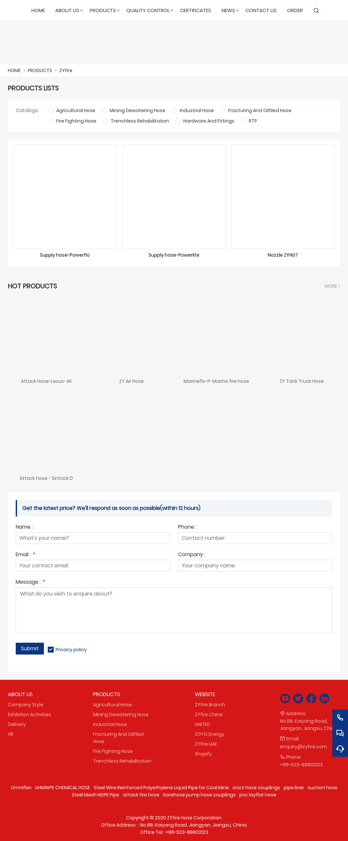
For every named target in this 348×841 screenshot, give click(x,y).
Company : (191, 555)
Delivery (17, 724)
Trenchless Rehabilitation (122, 761)
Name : (24, 527)
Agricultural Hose (112, 704)
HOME (14, 70)
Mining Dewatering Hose (121, 714)
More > (332, 286)
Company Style (25, 704)
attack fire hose (141, 795)
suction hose (323, 787)
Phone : (187, 527)
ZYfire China (209, 714)
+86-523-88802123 (301, 764)
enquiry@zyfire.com (303, 746)
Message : (30, 582)
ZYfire (65, 70)
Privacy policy (71, 649)
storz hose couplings (256, 787)
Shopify (203, 754)
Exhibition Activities (29, 714)
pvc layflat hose (257, 795)
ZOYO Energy (209, 734)
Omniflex (21, 787)
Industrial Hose (110, 724)
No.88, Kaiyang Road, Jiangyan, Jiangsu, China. (309, 725)
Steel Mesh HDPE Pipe (95, 795)
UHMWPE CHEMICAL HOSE (62, 787)
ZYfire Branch (210, 704)
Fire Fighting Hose (113, 751)
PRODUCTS (40, 70)
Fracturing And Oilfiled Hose (118, 738)
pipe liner (294, 787)
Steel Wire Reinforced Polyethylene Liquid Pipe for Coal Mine (161, 787)
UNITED (202, 724)
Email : (25, 555)
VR (10, 734)
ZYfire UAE (206, 744)
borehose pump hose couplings (199, 795)
